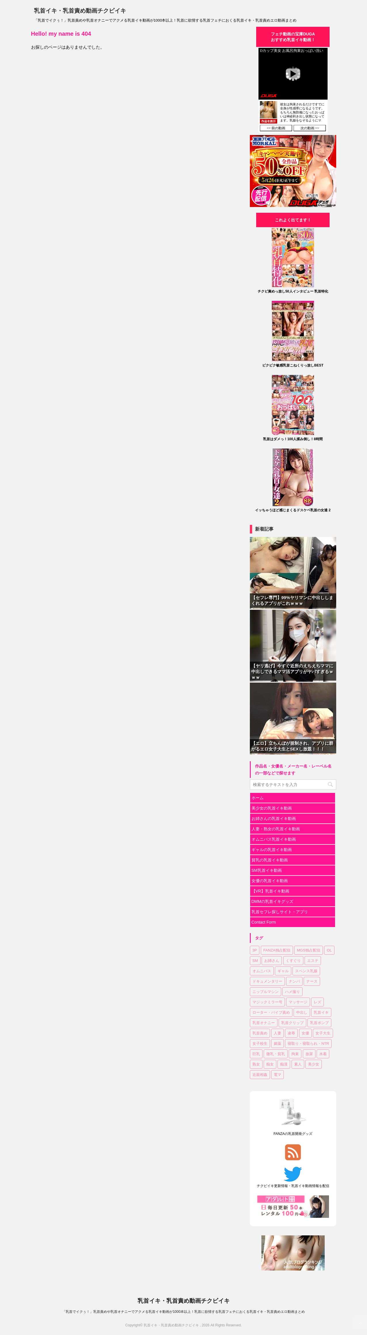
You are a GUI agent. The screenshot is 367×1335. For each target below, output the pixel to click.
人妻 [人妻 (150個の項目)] (277, 1033)
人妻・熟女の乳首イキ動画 (276, 829)
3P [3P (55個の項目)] (254, 950)
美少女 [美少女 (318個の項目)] (313, 1064)
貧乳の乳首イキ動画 (270, 860)
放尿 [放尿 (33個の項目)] (309, 1054)
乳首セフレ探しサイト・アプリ (280, 911)
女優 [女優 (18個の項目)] (305, 1033)
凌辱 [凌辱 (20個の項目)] (291, 1033)
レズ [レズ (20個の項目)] (317, 1002)
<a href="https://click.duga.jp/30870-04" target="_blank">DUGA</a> (293, 90)
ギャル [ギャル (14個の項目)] (283, 971)
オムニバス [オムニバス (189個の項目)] (261, 971)
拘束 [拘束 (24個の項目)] (295, 1054)
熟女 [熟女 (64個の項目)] (256, 1064)
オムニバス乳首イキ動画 (274, 839)
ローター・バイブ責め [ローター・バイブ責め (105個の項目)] (271, 1012)
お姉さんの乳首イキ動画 (274, 818)
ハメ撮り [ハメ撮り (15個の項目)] (292, 992)
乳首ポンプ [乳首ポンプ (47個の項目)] (319, 1023)
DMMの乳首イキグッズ (272, 901)
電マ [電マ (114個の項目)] (277, 1074)
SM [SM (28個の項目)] (255, 960)
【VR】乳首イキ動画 (270, 891)
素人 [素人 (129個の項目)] (298, 1064)
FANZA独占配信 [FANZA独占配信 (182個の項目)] (276, 950)
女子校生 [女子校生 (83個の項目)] (259, 1043)
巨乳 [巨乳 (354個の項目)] (256, 1054)
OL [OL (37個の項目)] (329, 950)
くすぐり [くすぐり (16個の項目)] (293, 960)
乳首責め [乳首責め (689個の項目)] (259, 1033)
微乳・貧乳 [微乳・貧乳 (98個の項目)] (275, 1054)
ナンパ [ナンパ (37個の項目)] (294, 981)
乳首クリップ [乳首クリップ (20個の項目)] (292, 1023)
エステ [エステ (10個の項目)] (312, 960)
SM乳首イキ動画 (267, 870)
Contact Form (264, 922)
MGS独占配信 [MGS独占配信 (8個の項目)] (308, 950)
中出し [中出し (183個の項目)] (301, 1012)
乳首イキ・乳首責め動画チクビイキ (80, 10)
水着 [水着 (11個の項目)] (323, 1054)
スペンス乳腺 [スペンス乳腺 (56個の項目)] (306, 971)
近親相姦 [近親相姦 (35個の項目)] (259, 1074)
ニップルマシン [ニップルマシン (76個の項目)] (265, 992)
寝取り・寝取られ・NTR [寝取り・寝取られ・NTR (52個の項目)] (308, 1043)
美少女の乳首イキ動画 (272, 808)
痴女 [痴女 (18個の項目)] (270, 1064)
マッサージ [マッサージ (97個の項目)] (298, 1002)
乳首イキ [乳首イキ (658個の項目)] (321, 1012)
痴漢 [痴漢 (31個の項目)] (284, 1064)
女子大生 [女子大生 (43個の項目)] (322, 1033)
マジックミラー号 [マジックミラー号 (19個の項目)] (267, 1002)
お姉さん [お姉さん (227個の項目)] (271, 960)
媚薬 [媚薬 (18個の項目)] (277, 1043)
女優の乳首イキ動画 (270, 880)
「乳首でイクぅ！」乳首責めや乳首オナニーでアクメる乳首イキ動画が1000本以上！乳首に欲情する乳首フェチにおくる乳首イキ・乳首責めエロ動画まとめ (183, 1312)
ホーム (258, 797)
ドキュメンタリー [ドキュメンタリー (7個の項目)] (267, 981)
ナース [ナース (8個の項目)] (311, 981)
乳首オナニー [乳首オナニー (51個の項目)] (263, 1023)
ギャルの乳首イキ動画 (272, 849)
